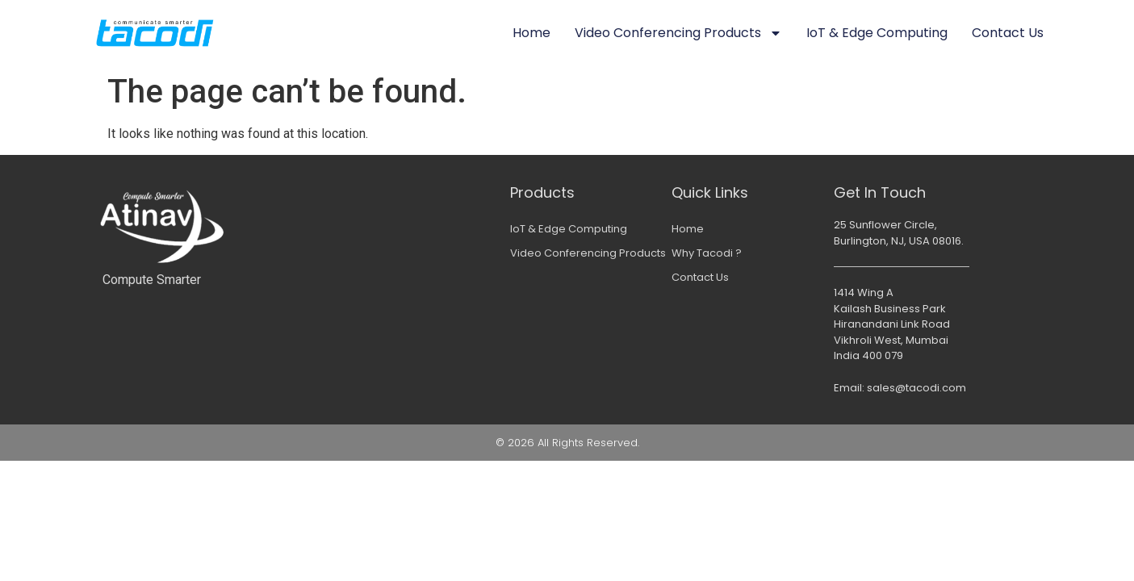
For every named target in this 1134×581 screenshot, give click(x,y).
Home (531, 32)
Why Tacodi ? (707, 253)
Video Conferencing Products (678, 33)
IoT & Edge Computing (877, 32)
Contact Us (1008, 32)
